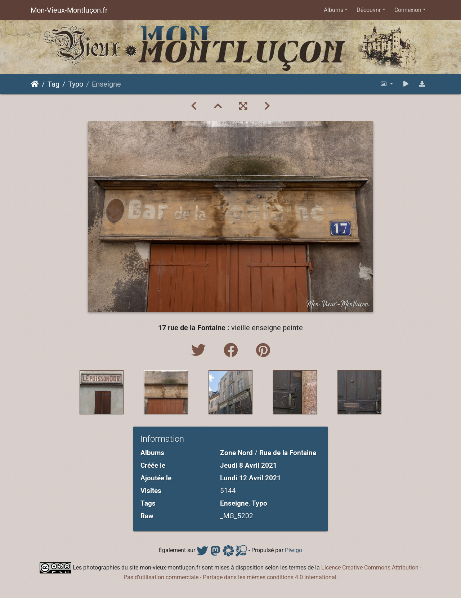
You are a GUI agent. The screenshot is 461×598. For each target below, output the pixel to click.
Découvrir (369, 9)
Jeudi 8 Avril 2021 (248, 465)
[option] (102, 392)
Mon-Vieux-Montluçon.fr (69, 10)
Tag (53, 84)
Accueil (35, 84)
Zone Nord (236, 453)
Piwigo (293, 550)
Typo (75, 84)
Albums (333, 9)
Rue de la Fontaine (287, 453)
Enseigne (234, 503)
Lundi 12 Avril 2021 (250, 478)
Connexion (407, 9)
